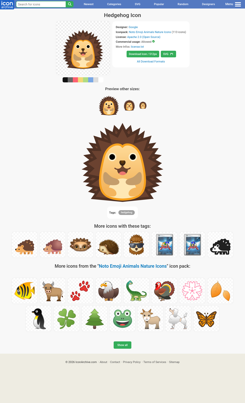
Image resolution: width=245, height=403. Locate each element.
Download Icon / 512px (143, 54)
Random (183, 4)
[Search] (70, 4)
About (103, 362)
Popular (159, 4)
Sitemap (174, 362)
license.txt (137, 46)
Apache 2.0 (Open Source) (143, 37)
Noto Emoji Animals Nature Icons (150, 32)
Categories (114, 4)
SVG (137, 4)
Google (133, 27)
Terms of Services (154, 362)
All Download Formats (151, 61)
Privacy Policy (132, 362)
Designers (208, 4)
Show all (122, 345)
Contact (115, 362)
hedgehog (126, 212)
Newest (88, 4)
